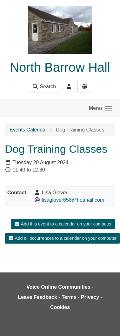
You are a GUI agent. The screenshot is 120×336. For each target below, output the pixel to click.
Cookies (60, 307)
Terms (69, 297)
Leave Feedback (37, 297)
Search (44, 86)
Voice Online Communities (58, 287)
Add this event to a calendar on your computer (63, 223)
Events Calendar (28, 129)
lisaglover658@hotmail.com (73, 200)
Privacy (90, 297)
